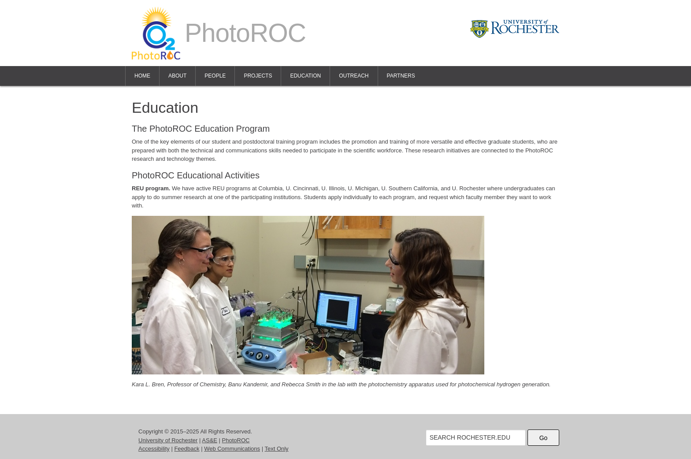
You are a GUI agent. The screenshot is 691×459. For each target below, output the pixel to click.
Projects (258, 76)
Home (142, 76)
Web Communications (232, 448)
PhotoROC (236, 440)
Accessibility (154, 448)
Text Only (276, 448)
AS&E (209, 440)
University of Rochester (167, 440)
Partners (401, 76)
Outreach (353, 76)
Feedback (186, 448)
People (215, 76)
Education (305, 76)
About (177, 76)
